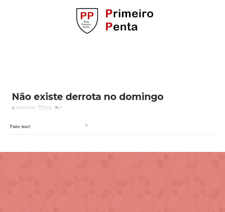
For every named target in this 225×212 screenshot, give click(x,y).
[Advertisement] (112, 59)
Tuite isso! (20, 126)
